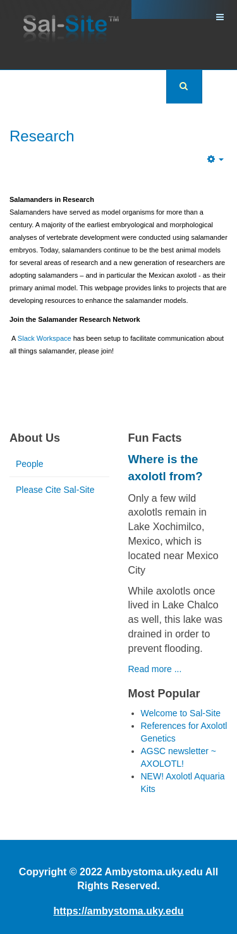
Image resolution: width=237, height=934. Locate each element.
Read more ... (155, 669)
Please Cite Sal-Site (55, 490)
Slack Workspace (44, 338)
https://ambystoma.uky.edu (119, 911)
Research (42, 136)
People (30, 464)
